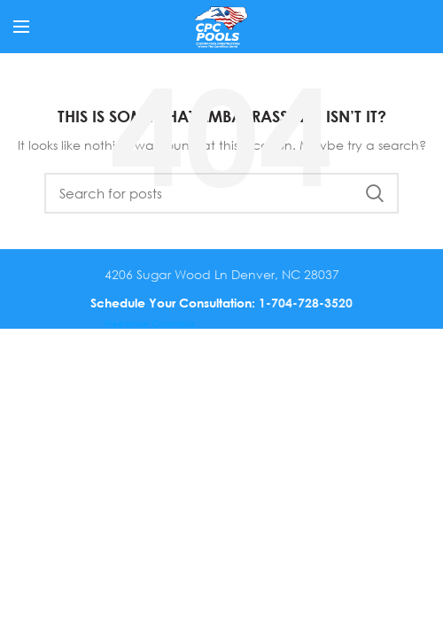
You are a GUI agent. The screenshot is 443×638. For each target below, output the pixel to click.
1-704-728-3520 (306, 302)
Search (375, 193)
